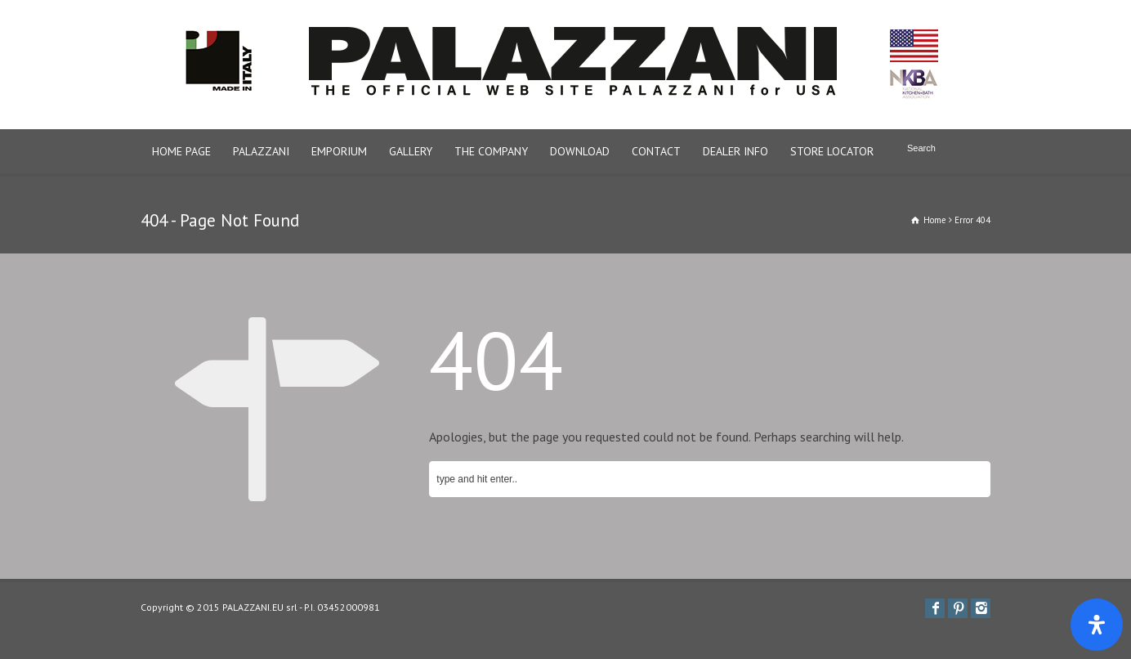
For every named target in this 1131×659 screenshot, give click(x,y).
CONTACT (656, 151)
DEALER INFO (735, 151)
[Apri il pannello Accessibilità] (1097, 624)
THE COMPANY (491, 151)
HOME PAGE (181, 151)
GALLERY (410, 151)
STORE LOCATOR (832, 151)
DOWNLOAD (580, 151)
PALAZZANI (261, 151)
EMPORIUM (339, 151)
